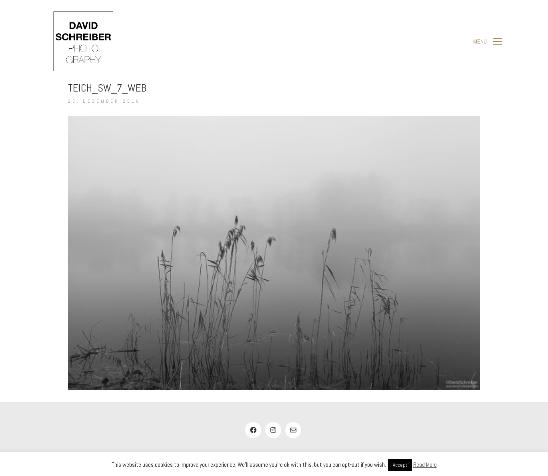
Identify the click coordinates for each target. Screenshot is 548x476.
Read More (425, 464)
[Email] (293, 430)
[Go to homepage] (83, 41)
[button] (487, 41)
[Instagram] (273, 430)
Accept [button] (400, 465)
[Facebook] (253, 430)
